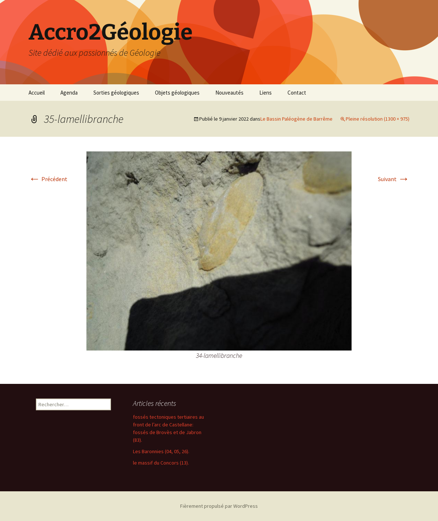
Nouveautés (229, 92)
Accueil (37, 92)
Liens (265, 92)
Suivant (393, 179)
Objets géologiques (177, 92)
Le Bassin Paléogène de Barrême (296, 118)
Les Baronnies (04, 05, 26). (161, 451)
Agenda (69, 92)
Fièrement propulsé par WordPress (219, 506)
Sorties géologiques (116, 92)
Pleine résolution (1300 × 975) (377, 118)
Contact (296, 92)
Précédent (48, 179)
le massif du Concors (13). (161, 462)
